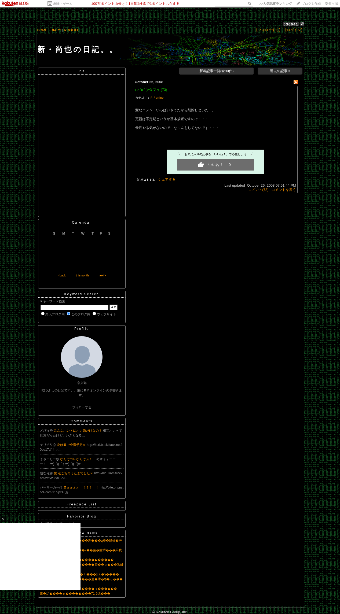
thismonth (82, 275)
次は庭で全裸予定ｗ (72, 445)
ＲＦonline (156, 97)
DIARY (55, 30)
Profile (81, 329)
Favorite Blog (82, 516)
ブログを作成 (311, 4)
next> (102, 275)
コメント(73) (258, 190)
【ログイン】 (293, 30)
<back (62, 275)
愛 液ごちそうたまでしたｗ (74, 473)
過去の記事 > (280, 71)
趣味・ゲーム (62, 4)
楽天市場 (331, 4)
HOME (42, 30)
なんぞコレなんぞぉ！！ (78, 459)
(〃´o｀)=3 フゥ (147, 90)
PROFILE (71, 30)
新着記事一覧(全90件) (216, 71)
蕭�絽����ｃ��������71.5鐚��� (75, 593)
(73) (164, 90)
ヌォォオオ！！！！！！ (81, 487)
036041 (290, 24)
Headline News (82, 533)
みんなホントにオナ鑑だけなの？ (78, 430)
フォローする (82, 407)
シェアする (167, 179)
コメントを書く (284, 190)
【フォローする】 (268, 30)
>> (275, 4)
